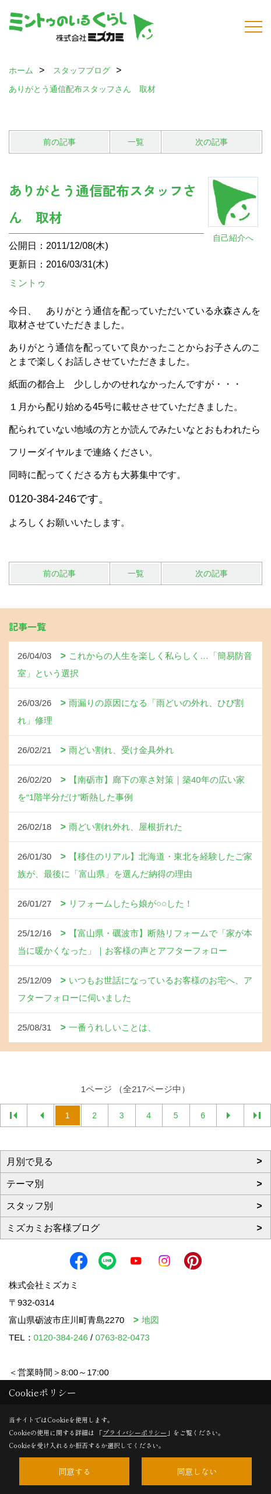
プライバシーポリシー (135, 1432)
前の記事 (59, 142)
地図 (150, 1320)
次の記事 (211, 142)
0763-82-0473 (122, 1337)
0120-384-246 (61, 1337)
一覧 (136, 142)
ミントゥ (27, 283)
